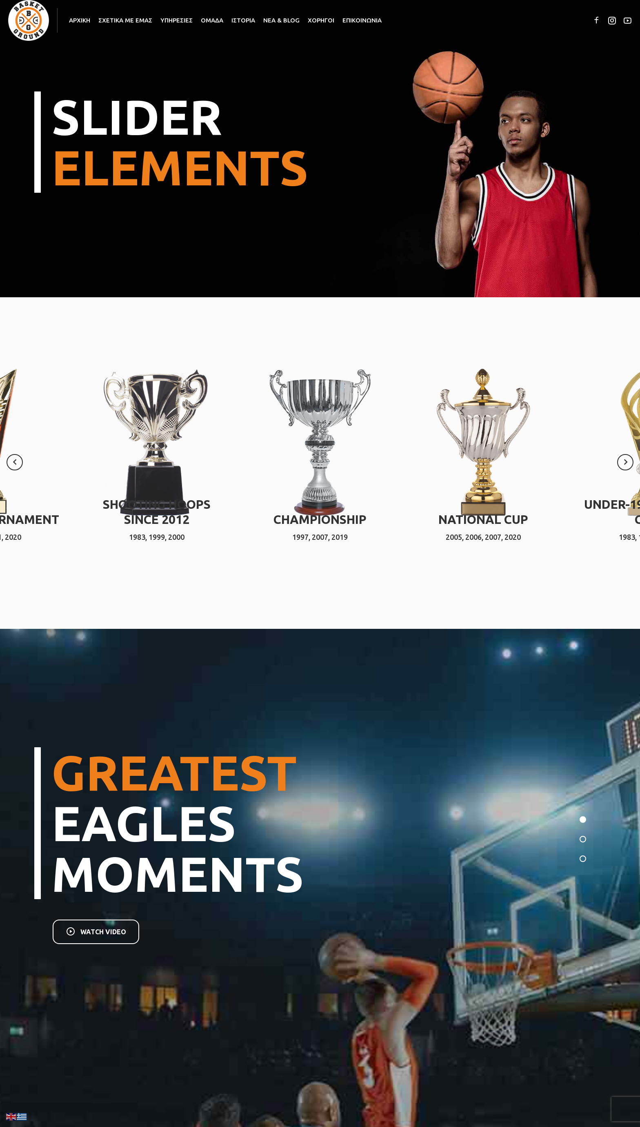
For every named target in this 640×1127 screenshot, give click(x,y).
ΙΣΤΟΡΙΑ (243, 20)
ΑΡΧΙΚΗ (79, 20)
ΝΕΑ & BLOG (281, 20)
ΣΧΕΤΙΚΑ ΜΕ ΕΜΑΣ (125, 20)
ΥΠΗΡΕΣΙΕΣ (176, 20)
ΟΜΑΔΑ (212, 20)
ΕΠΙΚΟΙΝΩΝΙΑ (362, 20)
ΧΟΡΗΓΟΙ (321, 20)
